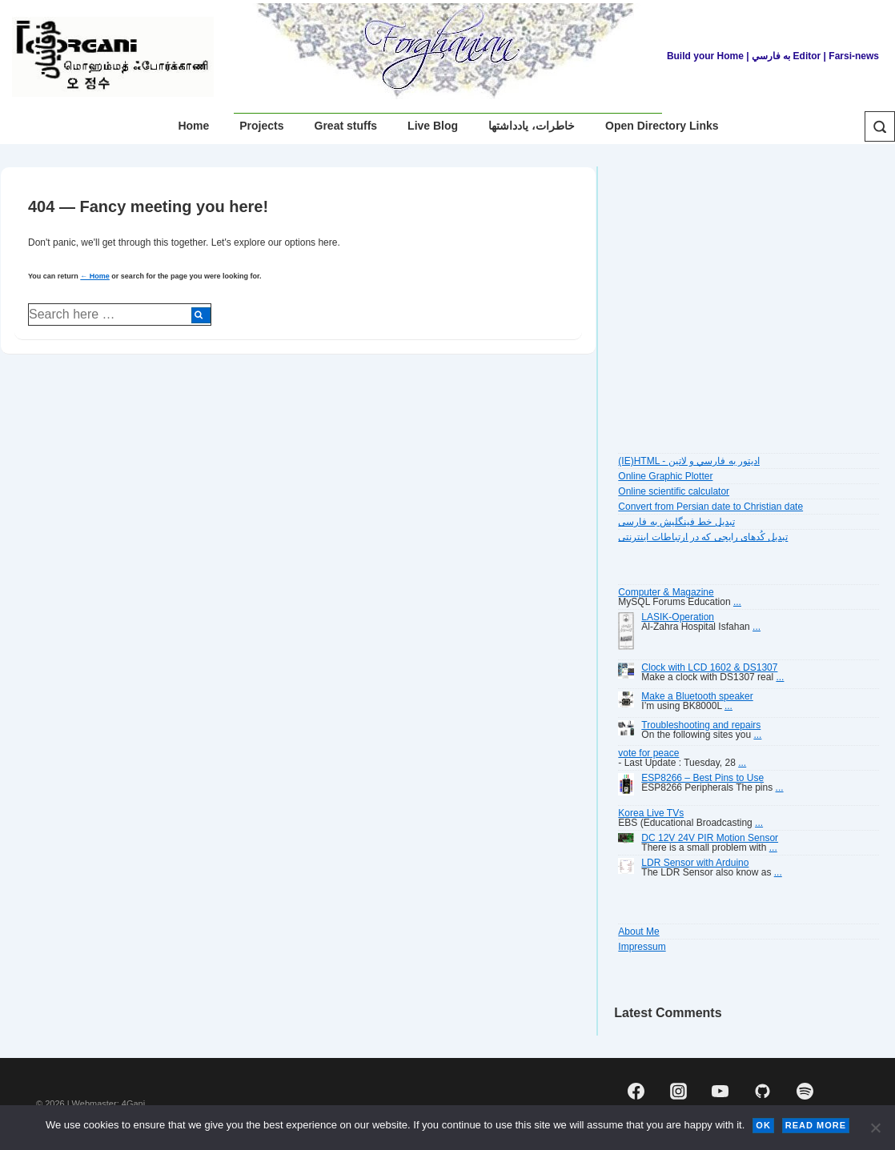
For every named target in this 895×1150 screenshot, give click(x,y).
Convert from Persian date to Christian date (710, 506)
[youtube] (720, 1091)
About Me (638, 931)
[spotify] (804, 1091)
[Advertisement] (746, 309)
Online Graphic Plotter (665, 476)
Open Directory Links (662, 125)
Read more (815, 1125)
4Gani (133, 1103)
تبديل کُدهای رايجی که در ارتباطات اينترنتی (703, 537)
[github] (763, 1091)
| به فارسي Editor (782, 56)
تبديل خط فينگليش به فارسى (676, 521)
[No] (875, 1128)
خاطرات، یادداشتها (531, 125)
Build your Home (705, 56)
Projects (261, 125)
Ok (763, 1125)
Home (193, 125)
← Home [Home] (95, 276)
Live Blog (432, 125)
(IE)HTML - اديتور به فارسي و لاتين (689, 461)
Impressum (641, 946)
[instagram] (678, 1091)
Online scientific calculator (673, 491)
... (737, 601)
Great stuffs (346, 125)
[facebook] (635, 1091)
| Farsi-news (851, 56)
